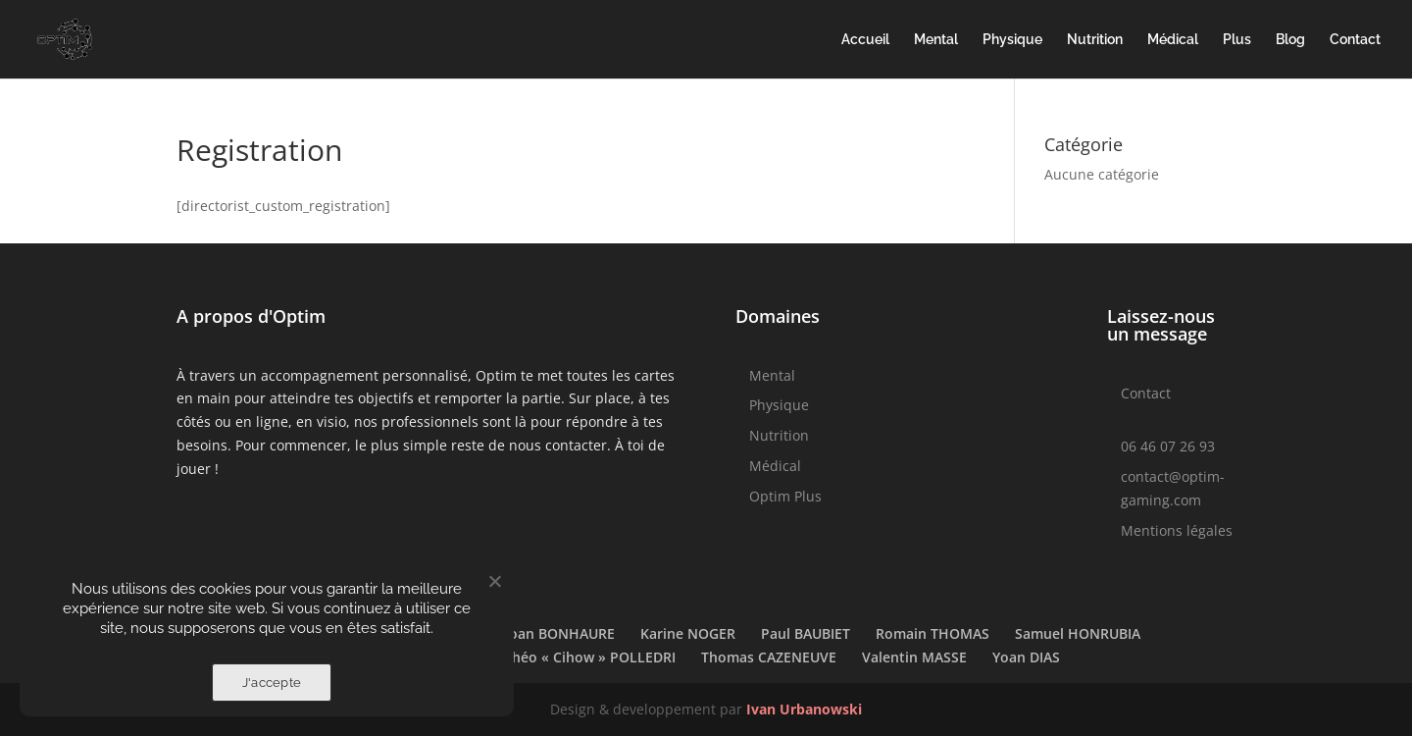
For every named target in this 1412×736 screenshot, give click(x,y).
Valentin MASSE (914, 657)
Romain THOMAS (932, 633)
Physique (1012, 39)
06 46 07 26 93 (1168, 446)
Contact (1355, 39)
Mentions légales (1177, 530)
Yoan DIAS (1026, 657)
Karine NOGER (687, 633)
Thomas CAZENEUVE (768, 657)
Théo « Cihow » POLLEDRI (590, 657)
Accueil (865, 39)
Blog (1290, 39)
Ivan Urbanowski (804, 709)
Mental (936, 39)
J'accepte (271, 682)
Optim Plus (785, 496)
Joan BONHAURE (560, 633)
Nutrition (1095, 39)
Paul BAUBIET (805, 633)
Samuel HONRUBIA (1077, 633)
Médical (1172, 39)
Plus (1237, 39)
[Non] (494, 581)
